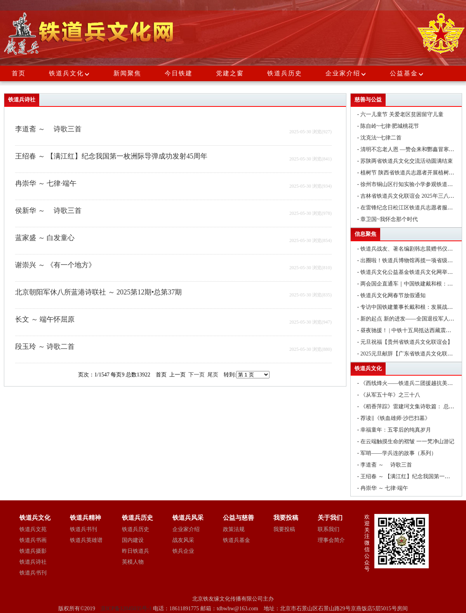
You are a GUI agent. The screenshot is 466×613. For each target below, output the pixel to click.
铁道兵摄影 (33, 551)
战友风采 (183, 540)
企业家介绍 (346, 73)
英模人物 (133, 562)
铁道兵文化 (66, 73)
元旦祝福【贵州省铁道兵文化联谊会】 (406, 342)
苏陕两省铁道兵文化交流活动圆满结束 (406, 161)
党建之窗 (230, 73)
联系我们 (328, 529)
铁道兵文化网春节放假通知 (393, 295)
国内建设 (133, 540)
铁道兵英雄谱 (86, 540)
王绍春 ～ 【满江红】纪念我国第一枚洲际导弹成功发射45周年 (111, 156)
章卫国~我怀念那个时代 (389, 219)
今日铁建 (179, 73)
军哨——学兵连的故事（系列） (398, 453)
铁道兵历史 (284, 73)
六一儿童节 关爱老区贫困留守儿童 (401, 114)
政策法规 (234, 529)
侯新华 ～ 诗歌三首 (48, 210)
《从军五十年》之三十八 (390, 395)
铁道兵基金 (236, 540)
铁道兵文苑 (33, 529)
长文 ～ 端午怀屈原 (45, 319)
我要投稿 (284, 529)
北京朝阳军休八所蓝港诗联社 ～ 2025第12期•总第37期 (98, 292)
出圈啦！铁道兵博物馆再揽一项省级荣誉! (410, 260)
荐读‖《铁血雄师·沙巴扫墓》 (395, 418)
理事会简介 (331, 540)
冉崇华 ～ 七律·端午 (46, 183)
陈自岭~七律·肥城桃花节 (389, 126)
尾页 (212, 375)
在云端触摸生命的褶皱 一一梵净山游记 (407, 441)
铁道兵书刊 (33, 573)
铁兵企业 (183, 551)
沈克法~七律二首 (381, 138)
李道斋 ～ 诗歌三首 (48, 129)
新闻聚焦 (127, 73)
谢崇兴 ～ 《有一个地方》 (55, 265)
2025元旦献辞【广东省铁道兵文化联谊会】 (412, 354)
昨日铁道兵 (135, 551)
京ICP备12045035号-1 (127, 608)
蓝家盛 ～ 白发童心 (45, 238)
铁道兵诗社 (33, 562)
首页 (19, 73)
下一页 (196, 375)
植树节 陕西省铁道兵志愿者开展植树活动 (410, 173)
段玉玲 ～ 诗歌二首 (45, 346)
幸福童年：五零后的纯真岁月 (395, 430)
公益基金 (407, 73)
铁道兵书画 (33, 540)
